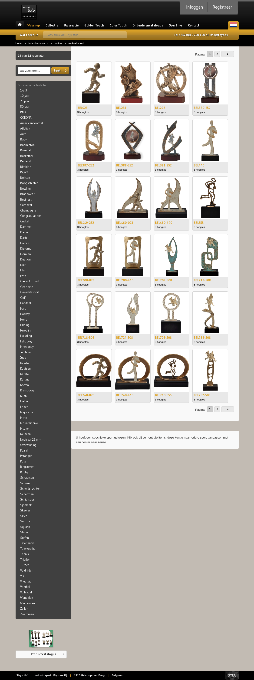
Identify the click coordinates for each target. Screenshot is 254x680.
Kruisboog (27, 390)
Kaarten (25, 363)
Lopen (24, 407)
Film (23, 270)
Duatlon (25, 259)
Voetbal (25, 587)
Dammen (26, 226)
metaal (58, 43)
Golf (23, 297)
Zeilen (24, 608)
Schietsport (27, 499)
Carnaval (26, 205)
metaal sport (76, 43)
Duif (22, 265)
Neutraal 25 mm (30, 439)
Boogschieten (29, 183)
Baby (23, 139)
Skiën (23, 516)
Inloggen (194, 7)
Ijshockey (26, 341)
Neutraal (25, 434)
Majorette (26, 412)
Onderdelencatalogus (147, 25)
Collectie (52, 25)
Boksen (25, 177)
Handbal (25, 303)
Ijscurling (26, 336)
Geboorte (26, 287)
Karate (24, 374)
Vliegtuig (25, 581)
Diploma (25, 248)
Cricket (24, 221)
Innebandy (27, 346)
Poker (24, 461)
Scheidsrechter (30, 488)
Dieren (24, 243)
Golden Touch (94, 25)
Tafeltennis (27, 543)
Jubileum (26, 352)
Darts (23, 237)
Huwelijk (25, 330)
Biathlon (25, 167)
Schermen (27, 494)
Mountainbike (29, 423)
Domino (25, 254)
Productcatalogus (43, 654)
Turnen (25, 565)
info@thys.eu (218, 35)
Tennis (24, 554)
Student (25, 532)
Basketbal (26, 156)
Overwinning (28, 445)
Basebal (25, 150)
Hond (23, 319)
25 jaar (24, 101)
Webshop (33, 25)
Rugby (24, 472)
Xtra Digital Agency (232, 675)
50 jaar (25, 106)
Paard (24, 450)
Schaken (25, 483)
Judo (23, 357)
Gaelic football (29, 281)
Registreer (222, 7)
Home (20, 25)
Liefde (24, 401)
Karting (25, 379)
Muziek (24, 428)
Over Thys (175, 25)
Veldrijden (26, 570)
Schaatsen (27, 477)
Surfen (24, 538)
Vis (22, 576)
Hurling (25, 325)
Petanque (26, 456)
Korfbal (25, 385)
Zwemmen (27, 614)
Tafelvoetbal (28, 548)
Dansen (25, 232)
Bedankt (25, 161)
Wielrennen (27, 603)
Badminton (27, 145)
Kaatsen (25, 368)
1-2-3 (23, 90)
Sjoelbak (26, 505)
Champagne (28, 210)
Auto (23, 134)
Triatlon (25, 559)
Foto (23, 276)
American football (31, 123)
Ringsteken (27, 467)
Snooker (26, 521)
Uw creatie (71, 25)
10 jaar (25, 96)
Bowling (25, 188)
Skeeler (25, 510)
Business (26, 199)
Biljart (24, 172)
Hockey (25, 314)
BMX (23, 112)
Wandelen (26, 597)
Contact (193, 25)
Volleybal (26, 592)
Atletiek (25, 128)
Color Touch (118, 25)
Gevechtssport (29, 292)
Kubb (23, 396)
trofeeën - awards (38, 43)
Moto (23, 418)
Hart (23, 308)
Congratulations (30, 216)
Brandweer (27, 194)
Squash (25, 527)
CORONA (26, 117)
